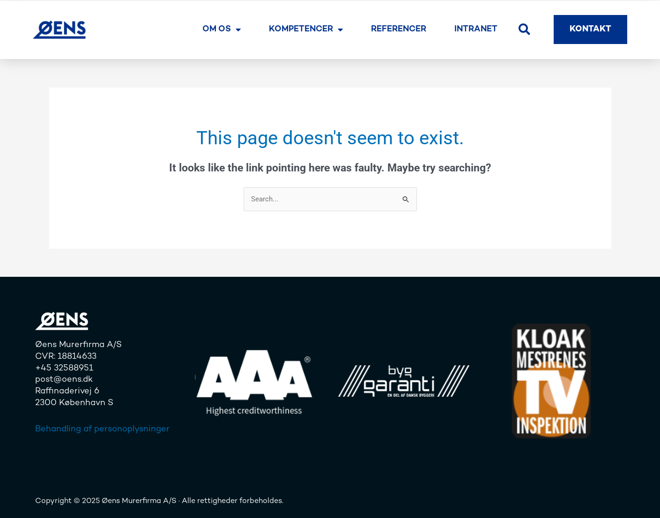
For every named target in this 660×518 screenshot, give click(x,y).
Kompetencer (306, 29)
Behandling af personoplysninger (102, 429)
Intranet (475, 29)
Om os (221, 29)
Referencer (398, 29)
